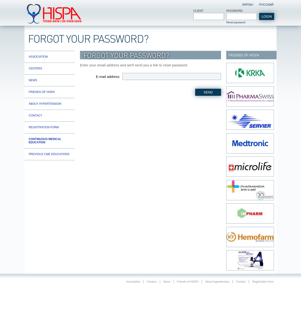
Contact (35, 115)
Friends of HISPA (42, 92)
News (33, 80)
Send (208, 92)
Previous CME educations (49, 154)
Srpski (247, 4)
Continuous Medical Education (45, 140)
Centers (35, 68)
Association (38, 56)
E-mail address (107, 77)
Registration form (44, 127)
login (266, 16)
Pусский (266, 4)
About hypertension (45, 103)
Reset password (235, 22)
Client (198, 10)
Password (234, 10)
